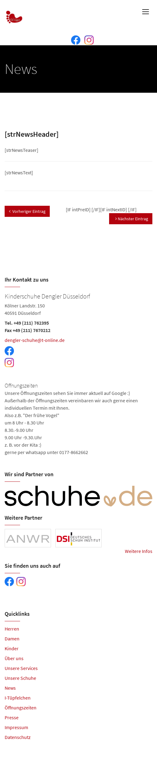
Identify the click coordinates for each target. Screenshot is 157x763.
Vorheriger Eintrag (27, 211)
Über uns (14, 658)
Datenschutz (18, 737)
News (10, 688)
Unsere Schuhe (20, 678)
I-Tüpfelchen (18, 698)
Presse (12, 717)
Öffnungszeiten (20, 707)
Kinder (12, 648)
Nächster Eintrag (131, 218)
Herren (12, 629)
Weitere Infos (138, 551)
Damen (12, 638)
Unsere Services (21, 668)
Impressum (16, 727)
